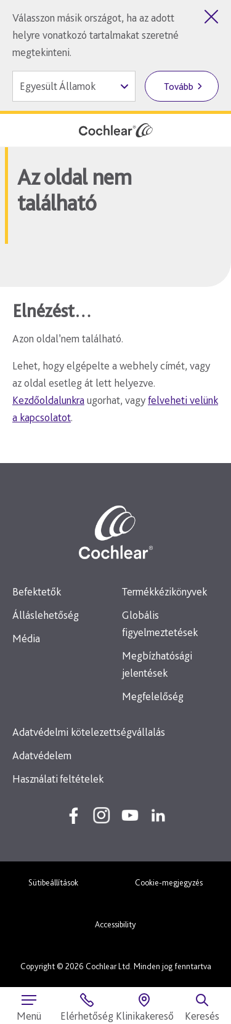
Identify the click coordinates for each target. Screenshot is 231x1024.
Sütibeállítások (53, 882)
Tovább (178, 86)
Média (26, 638)
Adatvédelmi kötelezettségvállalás (88, 731)
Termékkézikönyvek (164, 591)
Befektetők (36, 591)
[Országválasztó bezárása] (211, 16)
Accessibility (115, 924)
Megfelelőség (153, 696)
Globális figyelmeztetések (160, 623)
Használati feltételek (57, 778)
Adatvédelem (41, 755)
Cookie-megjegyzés (169, 882)
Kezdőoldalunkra (48, 399)
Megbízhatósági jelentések (157, 664)
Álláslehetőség (45, 614)
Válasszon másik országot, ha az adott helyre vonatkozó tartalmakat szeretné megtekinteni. (95, 34)
